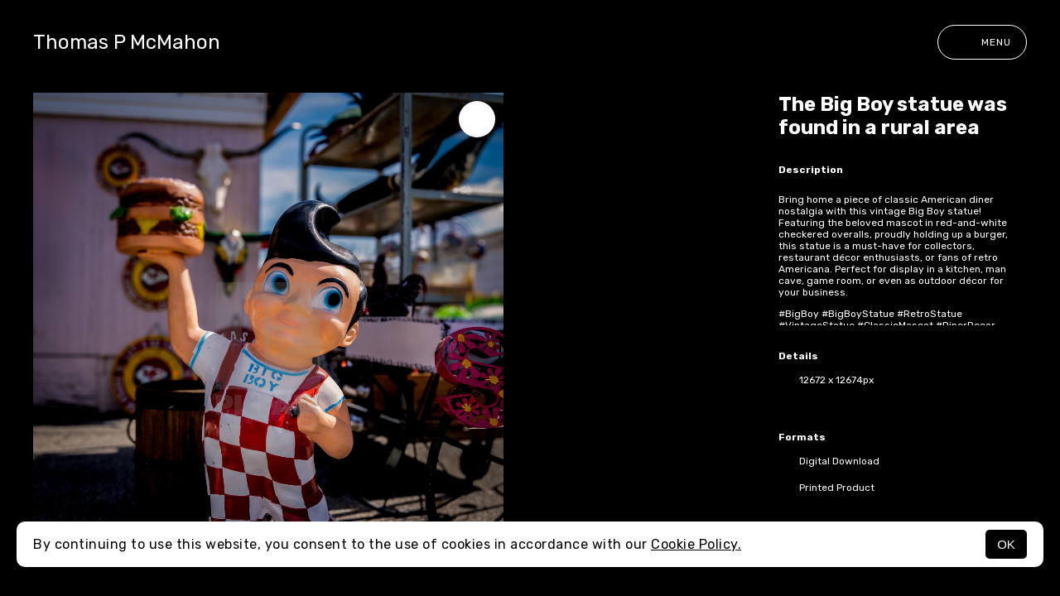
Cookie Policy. (696, 544)
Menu (982, 42)
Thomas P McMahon (126, 42)
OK (1006, 544)
